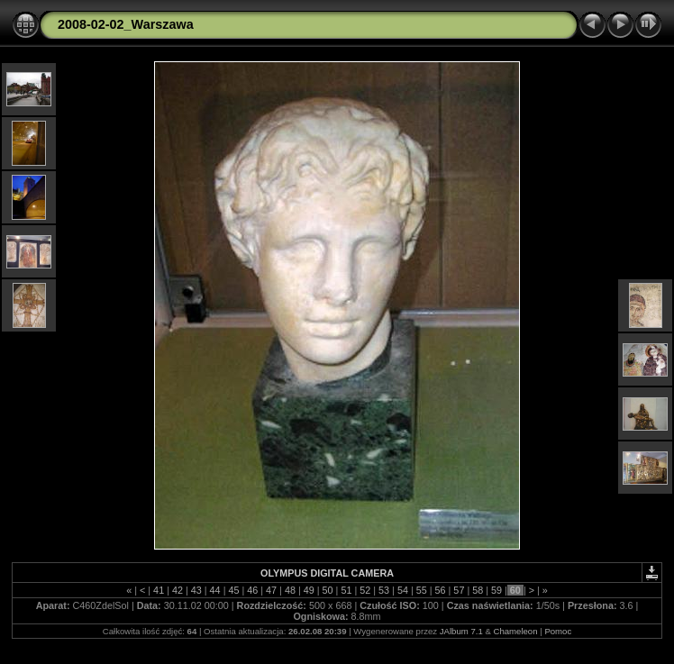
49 (309, 590)
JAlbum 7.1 (461, 631)
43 (196, 590)
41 (158, 590)
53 (384, 590)
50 (328, 590)
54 (403, 590)
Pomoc (557, 631)
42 (177, 590)
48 (290, 590)
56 (441, 590)
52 (365, 590)
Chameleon (515, 631)
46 (252, 590)
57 (459, 590)
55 (422, 590)
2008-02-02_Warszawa (126, 24)
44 (215, 590)
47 (271, 590)
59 (496, 590)
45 (233, 590)
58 (477, 590)
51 (346, 590)
